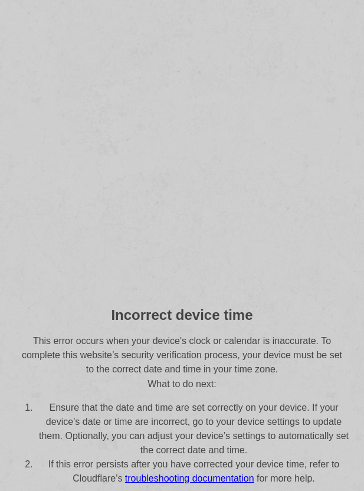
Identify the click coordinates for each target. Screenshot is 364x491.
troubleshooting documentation (189, 478)
